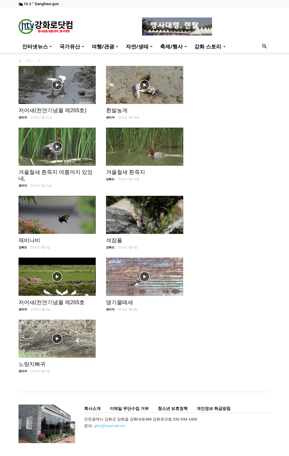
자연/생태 (139, 46)
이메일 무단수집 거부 (129, 408)
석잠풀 (114, 240)
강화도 (110, 179)
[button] (264, 47)
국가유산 (71, 46)
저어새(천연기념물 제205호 (52, 302)
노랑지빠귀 (32, 364)
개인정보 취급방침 (214, 408)
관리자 (23, 117)
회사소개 (92, 408)
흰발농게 (117, 110)
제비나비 (29, 240)
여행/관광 (105, 46)
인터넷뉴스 (37, 46)
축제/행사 (173, 46)
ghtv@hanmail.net (109, 426)
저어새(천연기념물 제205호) (53, 110)
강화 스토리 (209, 46)
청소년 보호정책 (173, 408)
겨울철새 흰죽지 (125, 172)
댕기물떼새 (119, 302)
